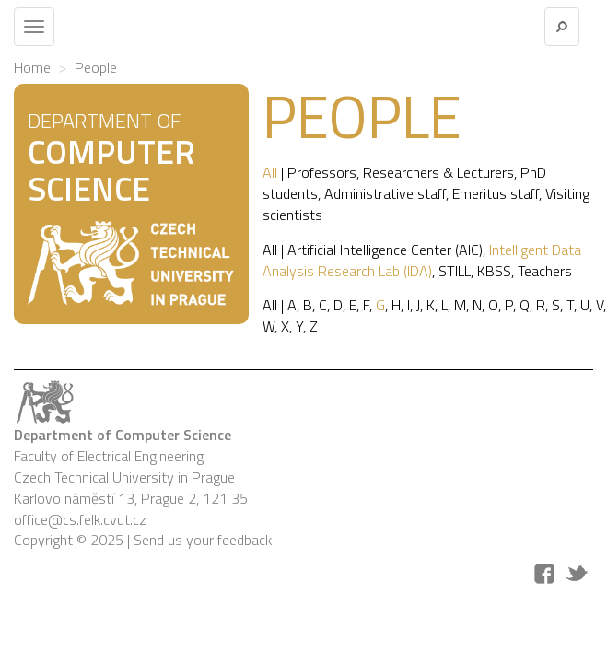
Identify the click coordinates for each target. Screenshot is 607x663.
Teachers (545, 271)
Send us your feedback (203, 540)
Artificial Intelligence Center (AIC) (385, 249)
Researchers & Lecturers (438, 172)
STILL (454, 271)
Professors (321, 172)
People (96, 67)
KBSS (494, 271)
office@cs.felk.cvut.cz (80, 519)
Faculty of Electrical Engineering (109, 456)
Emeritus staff (495, 193)
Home (32, 67)
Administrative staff (385, 193)
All (270, 172)
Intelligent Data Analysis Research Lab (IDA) (422, 260)
